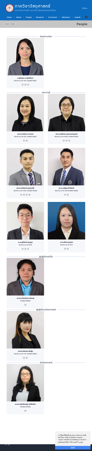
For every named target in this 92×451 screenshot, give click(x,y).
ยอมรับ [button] (73, 447)
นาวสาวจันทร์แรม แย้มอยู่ (25, 298)
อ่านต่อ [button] (80, 442)
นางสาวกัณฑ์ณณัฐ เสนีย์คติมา (25, 404)
